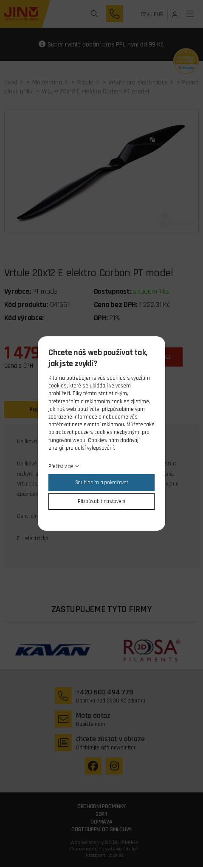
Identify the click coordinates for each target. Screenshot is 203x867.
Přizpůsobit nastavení (101, 501)
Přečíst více (60, 466)
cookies (57, 385)
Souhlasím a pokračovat (101, 482)
